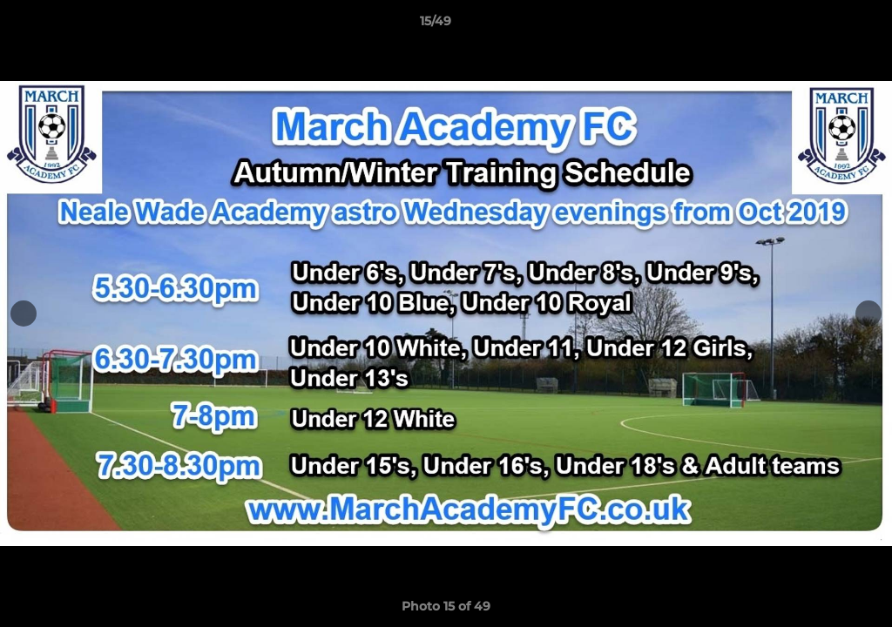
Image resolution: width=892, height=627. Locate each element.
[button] (818, 25)
